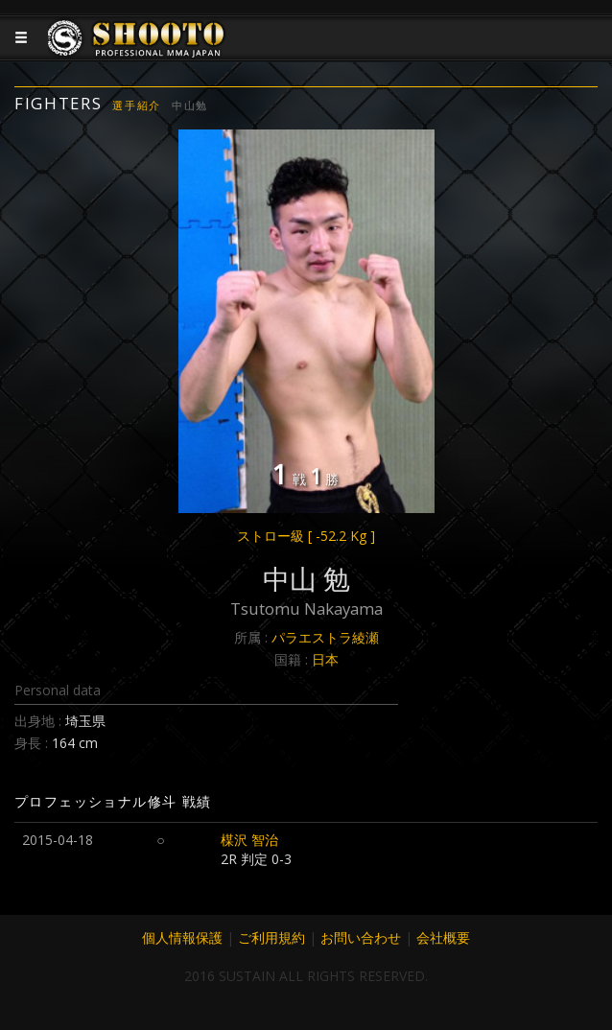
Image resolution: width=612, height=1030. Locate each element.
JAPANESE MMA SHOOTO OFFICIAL (136, 52)
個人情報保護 (182, 937)
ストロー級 (306, 536)
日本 (325, 659)
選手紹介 (136, 105)
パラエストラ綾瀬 (325, 637)
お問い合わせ (360, 937)
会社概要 (443, 937)
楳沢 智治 (249, 840)
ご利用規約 (271, 937)
